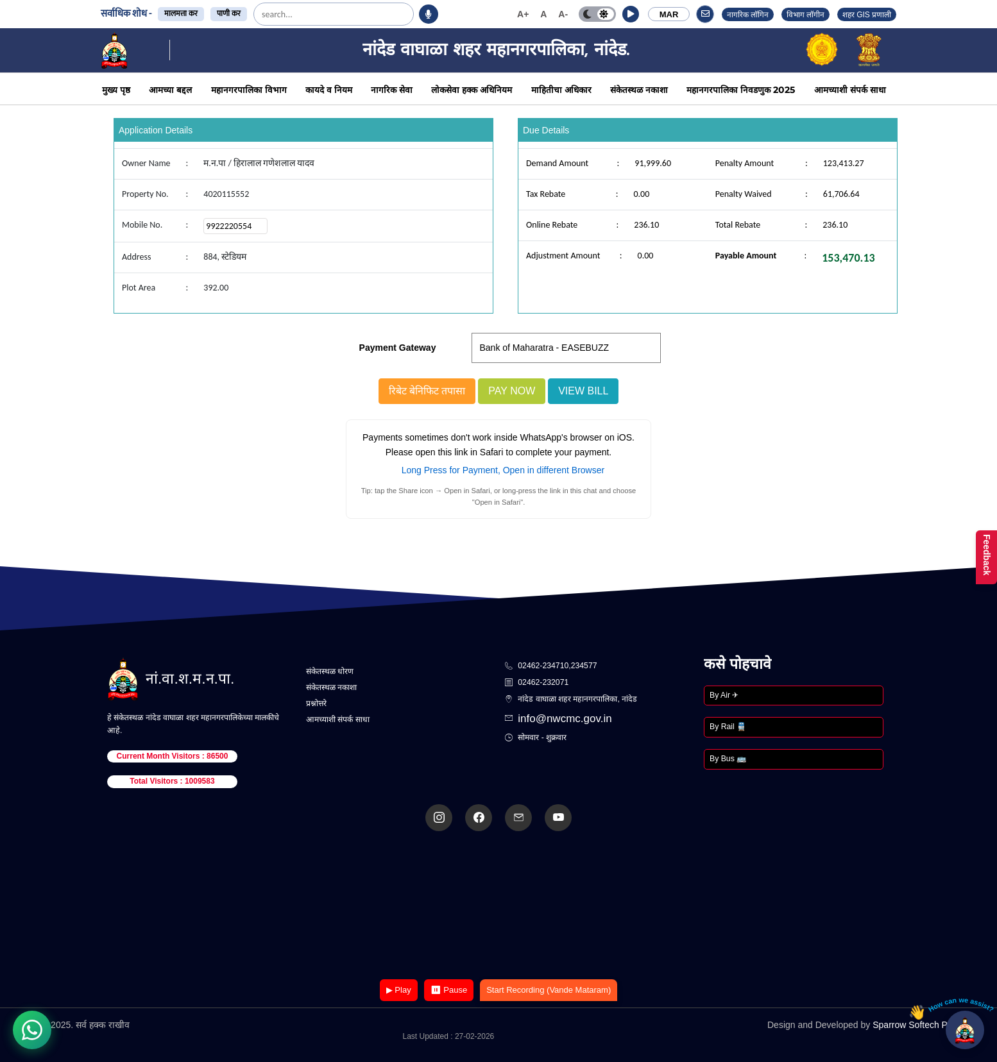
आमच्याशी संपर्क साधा (850, 90)
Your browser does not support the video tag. (498, 906)
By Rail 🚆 (728, 726)
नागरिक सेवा (392, 90)
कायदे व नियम (328, 90)
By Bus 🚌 (728, 758)
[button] (630, 14)
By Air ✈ (724, 695)
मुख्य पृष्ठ (116, 90)
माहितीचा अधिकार (561, 90)
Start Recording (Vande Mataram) (548, 990)
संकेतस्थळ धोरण (330, 671)
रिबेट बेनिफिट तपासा (427, 390)
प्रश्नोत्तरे (316, 703)
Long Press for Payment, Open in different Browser (503, 470)
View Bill (583, 390)
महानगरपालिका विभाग (249, 90)
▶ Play (398, 990)
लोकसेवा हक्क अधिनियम (471, 90)
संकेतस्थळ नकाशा (639, 90)
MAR (669, 14)
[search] (294, 14)
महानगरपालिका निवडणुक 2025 (740, 90)
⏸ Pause (448, 990)
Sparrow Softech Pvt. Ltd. (924, 1025)
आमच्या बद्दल (170, 90)
